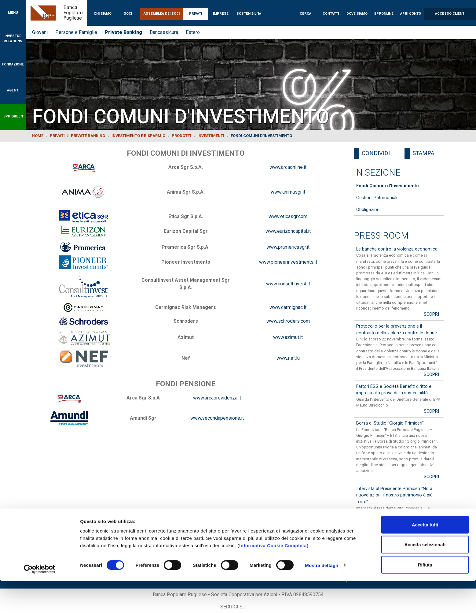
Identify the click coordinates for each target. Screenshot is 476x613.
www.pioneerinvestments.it (288, 262)
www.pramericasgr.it (287, 247)
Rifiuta (425, 596)
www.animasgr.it (288, 192)
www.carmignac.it (287, 307)
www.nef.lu (288, 358)
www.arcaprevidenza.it (217, 398)
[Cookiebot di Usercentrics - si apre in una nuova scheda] (39, 601)
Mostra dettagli (321, 597)
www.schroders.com (288, 321)
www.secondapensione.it (217, 418)
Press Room (381, 235)
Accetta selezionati (424, 576)
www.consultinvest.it (288, 284)
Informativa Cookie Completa (273, 577)
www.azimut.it (288, 337)
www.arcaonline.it (287, 167)
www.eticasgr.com (288, 216)
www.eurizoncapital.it (288, 231)
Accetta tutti (425, 556)
